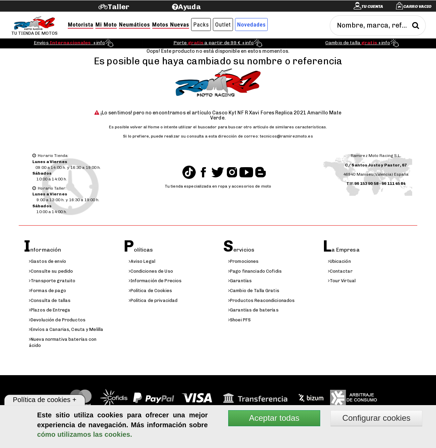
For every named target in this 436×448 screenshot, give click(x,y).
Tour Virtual (342, 280)
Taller (118, 7)
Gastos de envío (47, 261)
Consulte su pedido (51, 271)
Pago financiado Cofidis (255, 271)
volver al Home (144, 127)
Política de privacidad (153, 300)
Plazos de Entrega (49, 310)
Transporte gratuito (52, 280)
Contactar (340, 271)
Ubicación (339, 261)
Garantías (240, 280)
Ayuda (189, 7)
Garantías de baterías (253, 310)
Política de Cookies (150, 290)
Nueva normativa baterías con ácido (63, 342)
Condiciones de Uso (151, 271)
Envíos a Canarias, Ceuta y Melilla (66, 329)
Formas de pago (47, 290)
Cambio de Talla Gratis (253, 290)
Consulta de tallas (50, 300)
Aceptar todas (274, 417)
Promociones (243, 261)
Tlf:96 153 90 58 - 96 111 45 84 (376, 183)
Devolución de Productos (57, 319)
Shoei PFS (239, 319)
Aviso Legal (142, 261)
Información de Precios (155, 280)
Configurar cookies (376, 417)
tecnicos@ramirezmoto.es (286, 136)
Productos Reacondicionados (261, 300)
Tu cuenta (372, 6)
